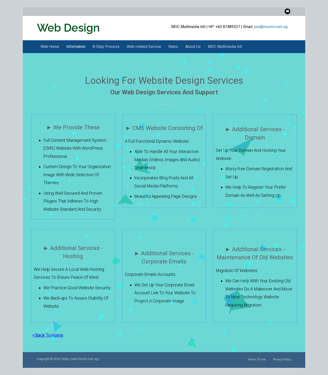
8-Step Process (106, 46)
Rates (173, 46)
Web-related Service (144, 46)
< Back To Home (47, 335)
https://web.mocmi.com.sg (80, 359)
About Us (193, 46)
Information (75, 46)
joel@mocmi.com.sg (271, 26)
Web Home (49, 46)
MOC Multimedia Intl (225, 46)
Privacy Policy (282, 359)
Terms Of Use (257, 359)
